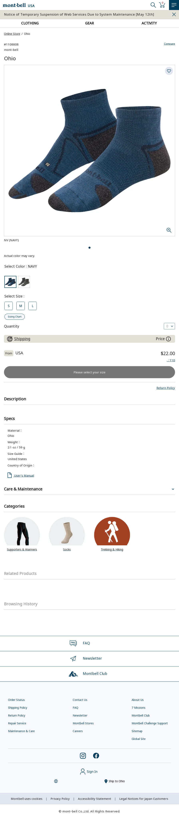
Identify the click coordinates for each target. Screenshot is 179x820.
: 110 (171, 360)
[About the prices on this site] (168, 339)
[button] (165, 388)
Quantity (11, 326)
